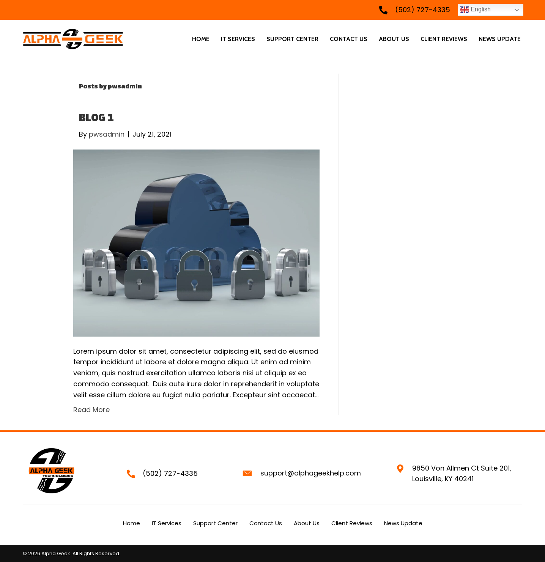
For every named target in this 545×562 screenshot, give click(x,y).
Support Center (215, 523)
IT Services (166, 523)
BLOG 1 (96, 117)
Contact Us (265, 523)
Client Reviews (351, 523)
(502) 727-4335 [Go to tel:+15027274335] (422, 9)
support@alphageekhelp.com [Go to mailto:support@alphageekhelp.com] (310, 473)
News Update (403, 523)
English (475, 9)
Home (131, 523)
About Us (307, 523)
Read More (91, 409)
